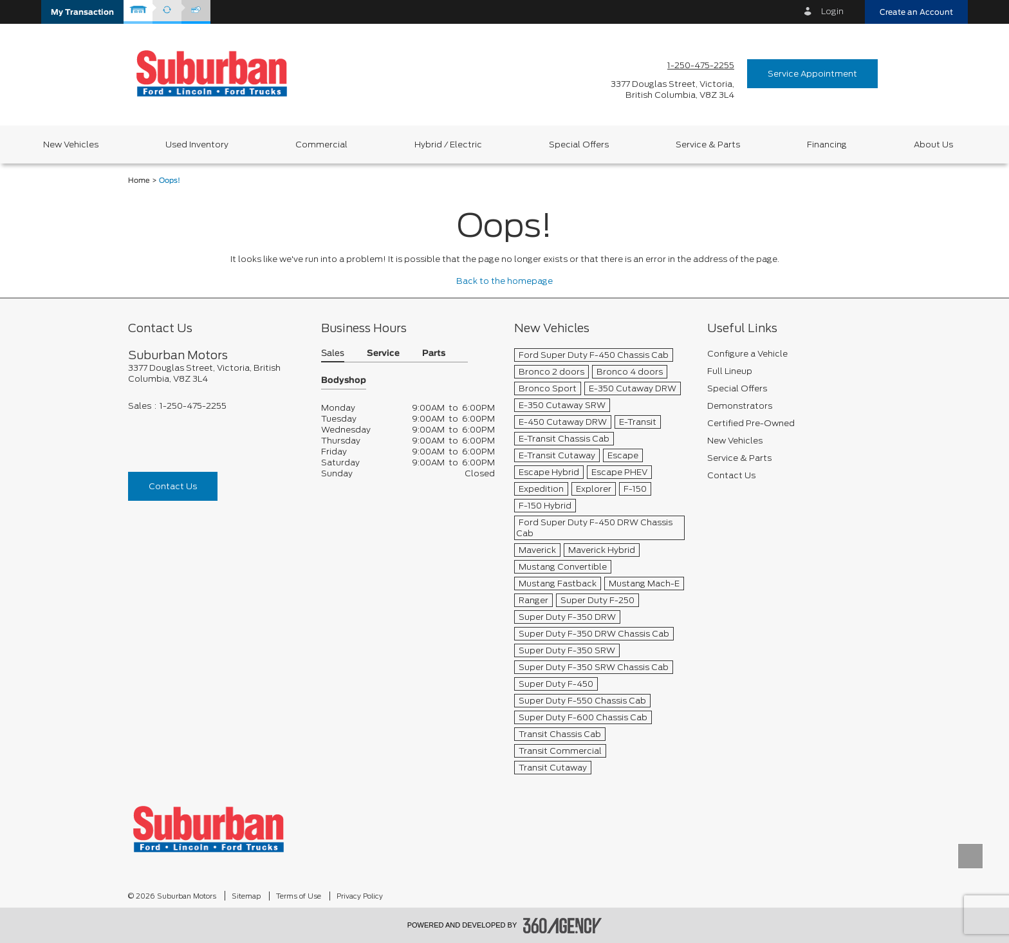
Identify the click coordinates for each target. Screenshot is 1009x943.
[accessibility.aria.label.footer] (562, 925)
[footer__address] (215, 373)
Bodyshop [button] (343, 381)
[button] (82, 12)
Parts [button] (433, 354)
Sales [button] (332, 354)
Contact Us (173, 486)
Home (139, 180)
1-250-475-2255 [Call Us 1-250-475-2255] (700, 65)
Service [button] (383, 354)
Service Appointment (812, 74)
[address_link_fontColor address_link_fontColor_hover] (672, 89)
